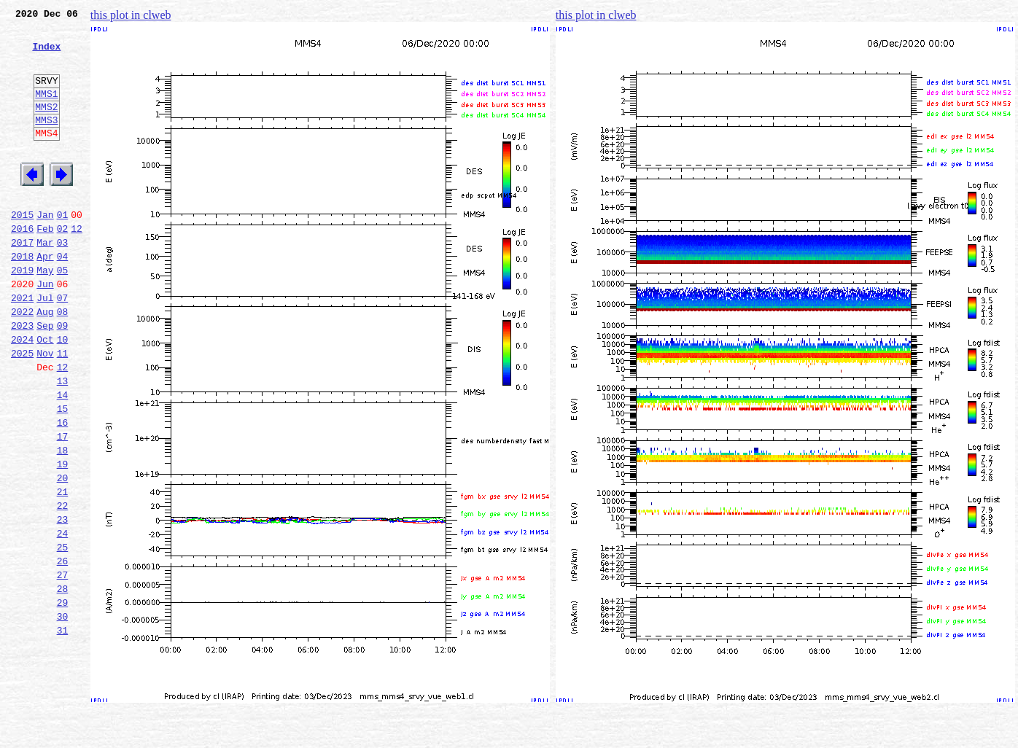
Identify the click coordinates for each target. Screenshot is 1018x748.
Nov (44, 409)
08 (63, 361)
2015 (22, 249)
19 (63, 538)
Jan (44, 249)
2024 (22, 393)
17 (63, 506)
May (44, 313)
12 (76, 265)
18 (63, 522)
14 (63, 457)
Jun (44, 329)
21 (63, 570)
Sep (44, 377)
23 (63, 602)
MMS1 (46, 110)
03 (63, 281)
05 (63, 313)
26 (63, 650)
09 (63, 377)
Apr (44, 297)
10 (63, 393)
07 (63, 345)
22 (63, 586)
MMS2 (46, 126)
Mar (44, 281)
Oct (44, 393)
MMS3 (46, 141)
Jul (44, 345)
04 (63, 297)
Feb (44, 265)
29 (63, 698)
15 (63, 473)
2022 (22, 361)
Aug (44, 361)
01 (63, 249)
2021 (22, 345)
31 (63, 730)
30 (63, 714)
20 (63, 554)
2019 (22, 313)
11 (63, 409)
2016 (22, 265)
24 (63, 618)
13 (63, 441)
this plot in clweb (130, 15)
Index (46, 54)
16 (63, 489)
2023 (22, 377)
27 (63, 666)
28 (63, 682)
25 (63, 634)
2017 (22, 281)
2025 (22, 409)
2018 (22, 297)
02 (63, 265)
